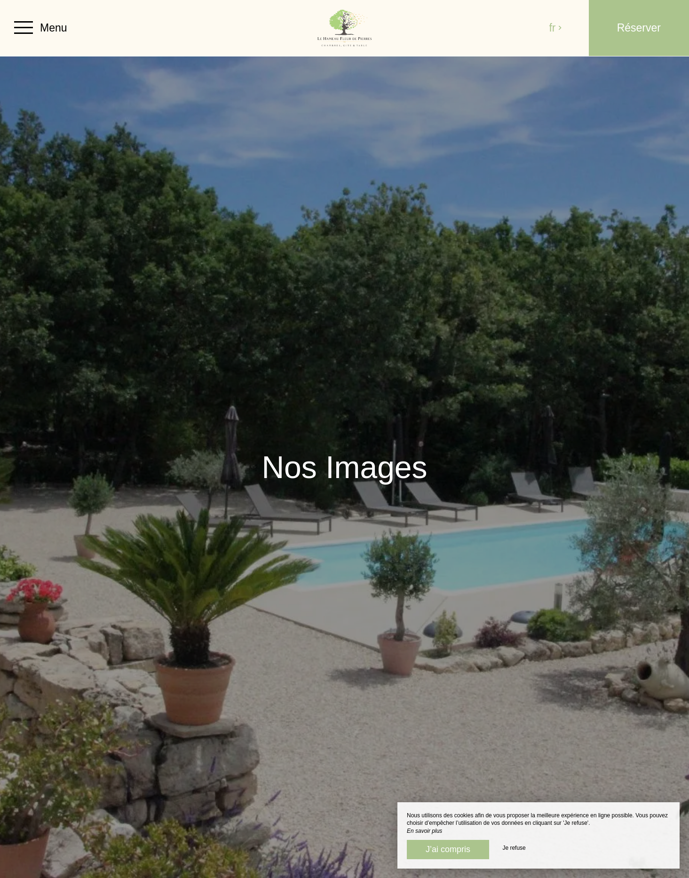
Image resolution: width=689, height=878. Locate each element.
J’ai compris (448, 849)
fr (555, 28)
